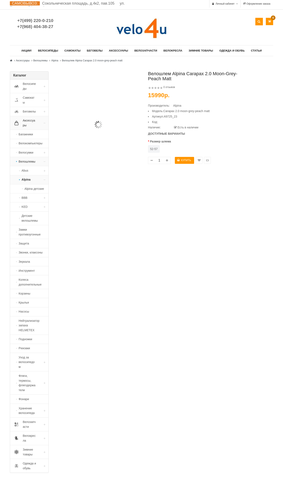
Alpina (54, 60)
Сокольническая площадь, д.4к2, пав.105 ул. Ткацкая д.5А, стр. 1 (67, 5)
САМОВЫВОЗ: (25, 3)
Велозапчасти (145, 50)
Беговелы (95, 50)
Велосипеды (48, 50)
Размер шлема (160, 141)
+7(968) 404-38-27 (35, 26)
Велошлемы (40, 60)
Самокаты (72, 50)
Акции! (26, 50)
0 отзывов (169, 87)
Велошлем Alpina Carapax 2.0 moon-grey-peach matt (92, 60)
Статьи (256, 50)
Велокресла (173, 50)
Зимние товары (201, 50)
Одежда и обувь (232, 50)
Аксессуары (118, 50)
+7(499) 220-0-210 (35, 20)
